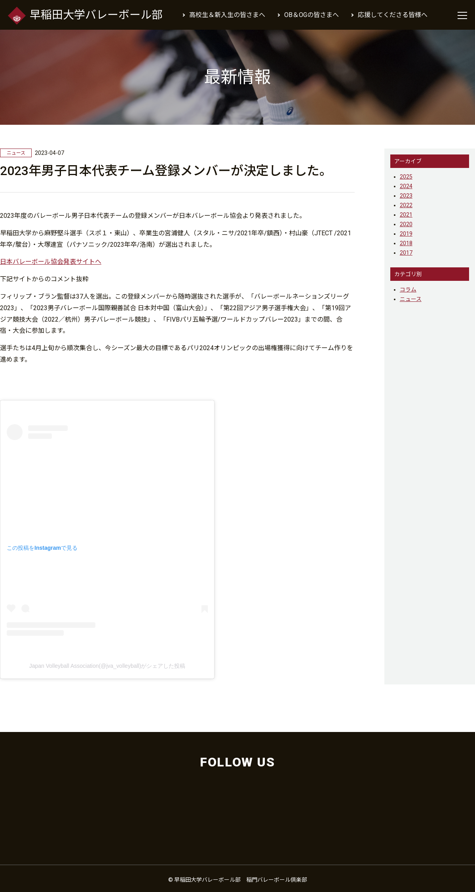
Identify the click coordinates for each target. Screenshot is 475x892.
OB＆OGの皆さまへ (311, 15)
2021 (406, 215)
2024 (406, 186)
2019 (406, 234)
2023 (406, 196)
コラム (408, 289)
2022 (406, 205)
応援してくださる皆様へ (393, 15)
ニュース (411, 299)
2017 (406, 253)
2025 (406, 176)
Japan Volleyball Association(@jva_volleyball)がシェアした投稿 (107, 666)
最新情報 (237, 77)
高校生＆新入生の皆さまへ (227, 15)
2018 (406, 243)
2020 (406, 224)
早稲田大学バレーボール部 (85, 15)
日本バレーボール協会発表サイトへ (50, 261)
